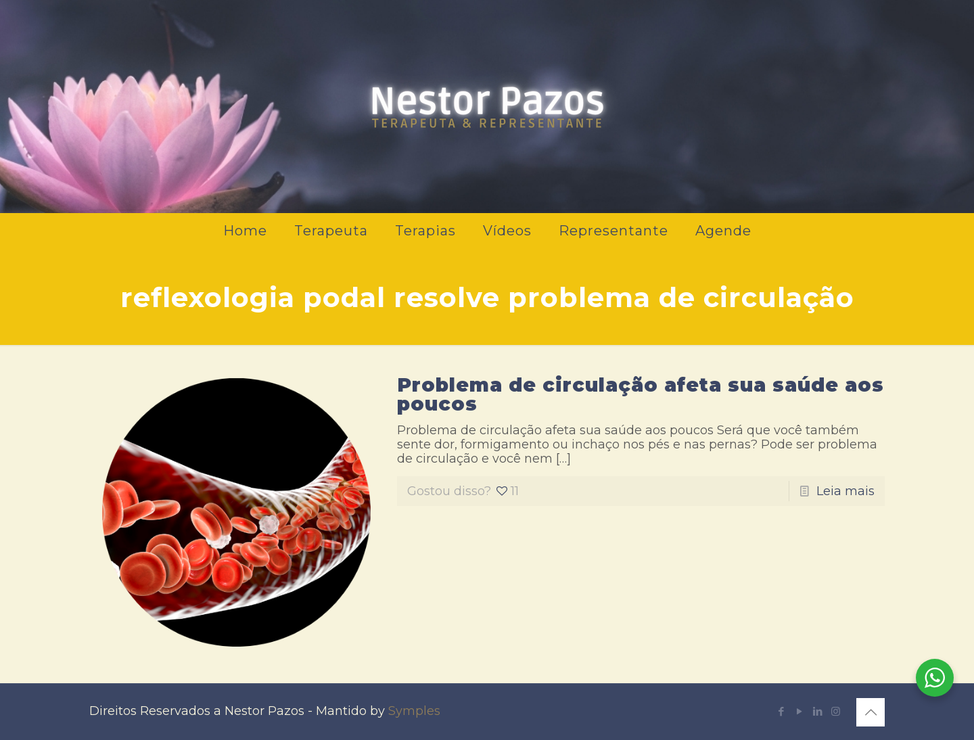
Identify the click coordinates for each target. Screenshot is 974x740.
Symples (414, 710)
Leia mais (845, 491)
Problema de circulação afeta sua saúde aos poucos (640, 394)
